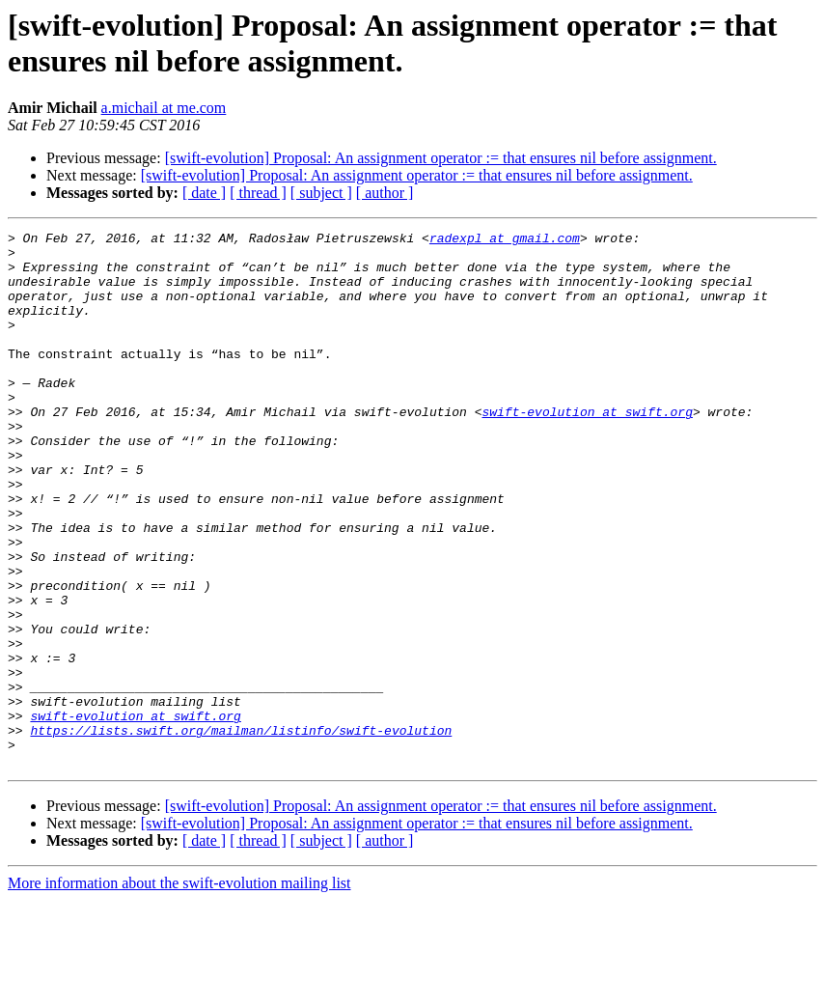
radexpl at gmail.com (504, 240)
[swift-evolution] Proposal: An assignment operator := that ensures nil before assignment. (441, 158)
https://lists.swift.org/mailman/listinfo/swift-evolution (241, 831)
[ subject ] (321, 192)
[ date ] (204, 192)
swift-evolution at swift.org (586, 449)
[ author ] (385, 192)
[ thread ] (258, 192)
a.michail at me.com (164, 107)
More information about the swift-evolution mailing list (179, 990)
